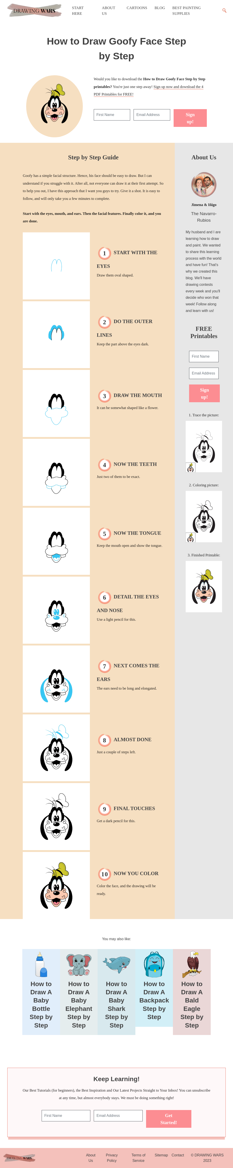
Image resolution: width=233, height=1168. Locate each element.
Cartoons (137, 8)
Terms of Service (138, 1158)
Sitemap (161, 1155)
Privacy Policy (112, 1158)
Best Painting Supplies (186, 11)
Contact (178, 1155)
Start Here (78, 11)
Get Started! (168, 1119)
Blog (159, 8)
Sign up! (190, 118)
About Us (108, 11)
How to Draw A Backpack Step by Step (154, 1000)
